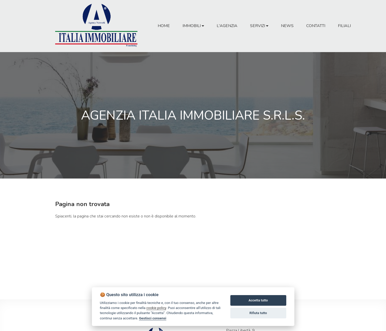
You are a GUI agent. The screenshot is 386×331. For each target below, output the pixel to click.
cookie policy (156, 308)
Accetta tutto (258, 300)
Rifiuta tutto (258, 313)
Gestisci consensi (152, 318)
